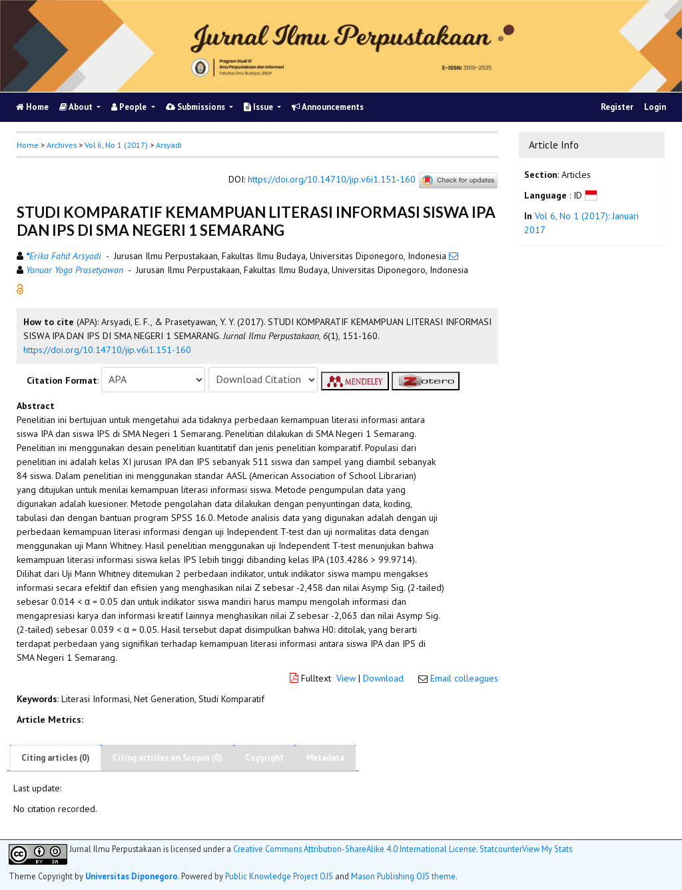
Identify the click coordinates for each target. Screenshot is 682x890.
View (346, 678)
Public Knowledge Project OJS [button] (279, 876)
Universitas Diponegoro (131, 876)
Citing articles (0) (55, 757)
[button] (20, 288)
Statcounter (501, 848)
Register (617, 107)
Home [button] (28, 145)
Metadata (325, 757)
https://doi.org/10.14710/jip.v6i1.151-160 (332, 179)
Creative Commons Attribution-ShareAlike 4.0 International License (354, 849)
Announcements (328, 107)
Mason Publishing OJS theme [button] (403, 876)
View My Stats (547, 848)
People (130, 107)
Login (655, 107)
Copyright (264, 757)
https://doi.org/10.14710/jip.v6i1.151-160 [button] (107, 350)
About (77, 107)
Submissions (196, 107)
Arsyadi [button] (169, 145)
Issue (259, 107)
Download (383, 678)
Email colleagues (464, 678)
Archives (62, 145)
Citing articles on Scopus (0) (167, 757)
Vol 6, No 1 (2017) (116, 145)
